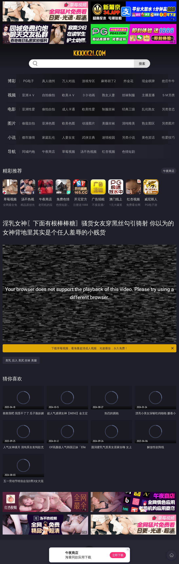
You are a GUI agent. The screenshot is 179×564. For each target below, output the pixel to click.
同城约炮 (28, 151)
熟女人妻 (108, 95)
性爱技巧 (168, 137)
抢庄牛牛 (168, 81)
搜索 (142, 63)
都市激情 (28, 137)
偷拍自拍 (48, 109)
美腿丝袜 (108, 123)
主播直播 (148, 95)
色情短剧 (128, 151)
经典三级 (128, 109)
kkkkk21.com (89, 53)
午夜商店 (48, 151)
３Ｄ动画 (88, 95)
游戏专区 (88, 81)
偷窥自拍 (28, 123)
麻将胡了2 (108, 81)
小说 (12, 137)
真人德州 (48, 81)
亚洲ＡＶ (28, 95)
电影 (12, 109)
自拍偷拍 (48, 95)
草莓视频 (68, 151)
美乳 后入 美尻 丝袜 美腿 (21, 360)
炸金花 (128, 81)
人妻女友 (68, 137)
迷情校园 (108, 137)
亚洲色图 (48, 123)
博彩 (12, 81)
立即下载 (117, 555)
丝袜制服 (128, 95)
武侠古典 (88, 137)
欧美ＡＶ (68, 95)
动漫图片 (88, 123)
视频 (12, 95)
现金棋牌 (148, 81)
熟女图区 (148, 123)
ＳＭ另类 (168, 95)
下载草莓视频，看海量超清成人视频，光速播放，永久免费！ (112, 348)
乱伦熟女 (148, 109)
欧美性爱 (88, 109)
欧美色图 (68, 123)
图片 (12, 123)
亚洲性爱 (28, 109)
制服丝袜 (108, 109)
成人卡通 (68, 109)
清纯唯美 (128, 123)
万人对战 (68, 81)
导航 (12, 151)
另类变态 (168, 109)
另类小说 (128, 137)
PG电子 (28, 81)
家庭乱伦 (48, 137)
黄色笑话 (148, 137)
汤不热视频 (88, 151)
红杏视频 (108, 151)
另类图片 (168, 123)
